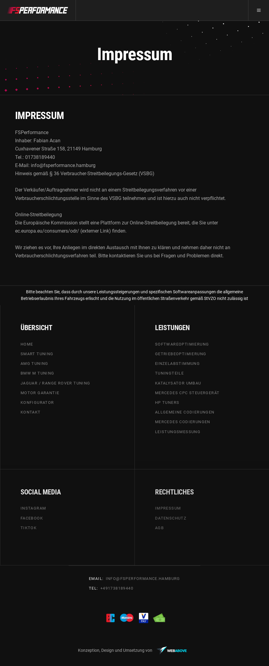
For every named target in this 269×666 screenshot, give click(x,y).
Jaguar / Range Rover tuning (55, 383)
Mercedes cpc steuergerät (187, 393)
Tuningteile (169, 373)
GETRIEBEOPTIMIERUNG (180, 354)
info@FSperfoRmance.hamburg (143, 578)
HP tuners (167, 402)
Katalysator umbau (178, 383)
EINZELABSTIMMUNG (177, 363)
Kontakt (31, 412)
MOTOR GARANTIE (40, 393)
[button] (258, 10)
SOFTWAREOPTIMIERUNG (182, 344)
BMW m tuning (37, 373)
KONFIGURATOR (37, 402)
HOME (27, 344)
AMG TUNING (34, 363)
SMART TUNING (37, 354)
